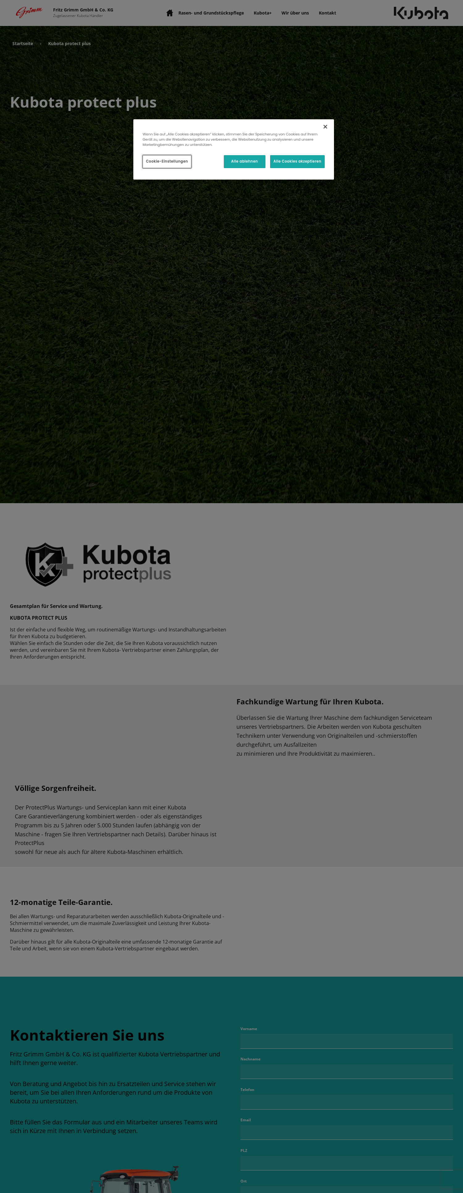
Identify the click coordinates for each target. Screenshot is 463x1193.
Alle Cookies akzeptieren (297, 161)
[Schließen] (325, 127)
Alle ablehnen (244, 161)
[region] (233, 149)
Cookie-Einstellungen (167, 161)
